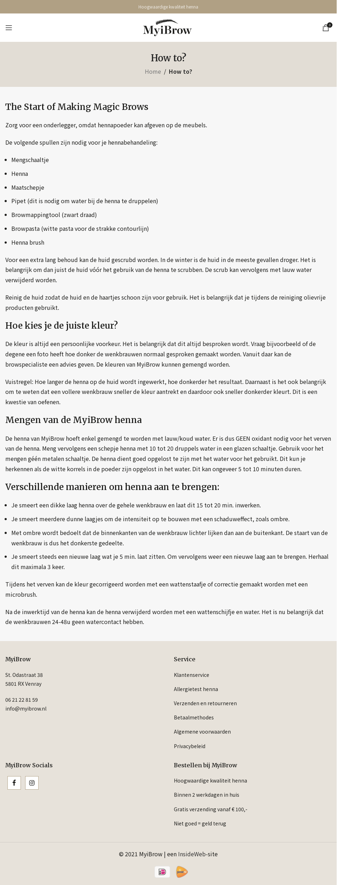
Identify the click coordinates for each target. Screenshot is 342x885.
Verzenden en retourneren (205, 703)
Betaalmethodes (194, 717)
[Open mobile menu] (9, 28)
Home (153, 71)
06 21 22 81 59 (21, 699)
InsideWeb (192, 854)
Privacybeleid (189, 746)
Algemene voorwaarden (202, 731)
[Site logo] (167, 26)
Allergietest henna (196, 688)
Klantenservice (191, 674)
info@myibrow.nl (25, 708)
